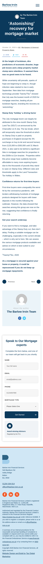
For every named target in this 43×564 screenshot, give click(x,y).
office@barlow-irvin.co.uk (12, 483)
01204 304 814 (8, 480)
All (19, 47)
